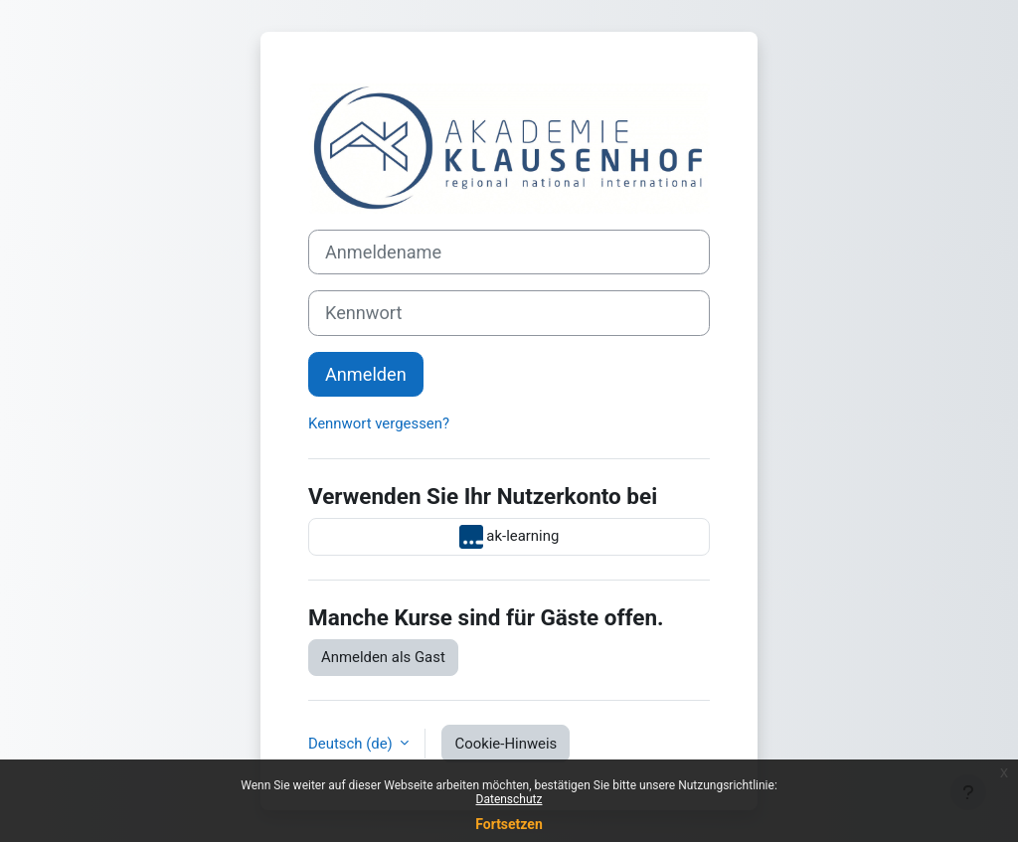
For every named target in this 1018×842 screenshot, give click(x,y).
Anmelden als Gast (383, 657)
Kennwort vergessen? (378, 423)
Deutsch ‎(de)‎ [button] (352, 744)
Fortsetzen (509, 824)
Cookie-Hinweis (505, 744)
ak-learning (509, 537)
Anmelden (366, 374)
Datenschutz (509, 799)
